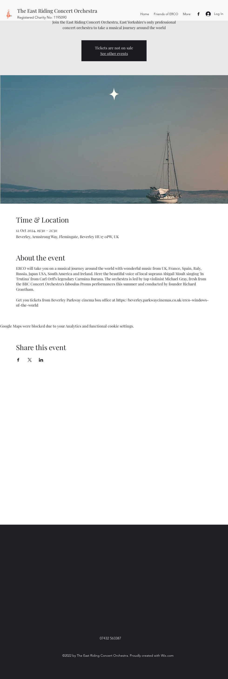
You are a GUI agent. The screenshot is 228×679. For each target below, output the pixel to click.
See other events (114, 53)
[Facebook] (198, 14)
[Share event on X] (29, 360)
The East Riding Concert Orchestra (57, 10)
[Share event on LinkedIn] (41, 360)
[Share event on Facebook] (18, 360)
